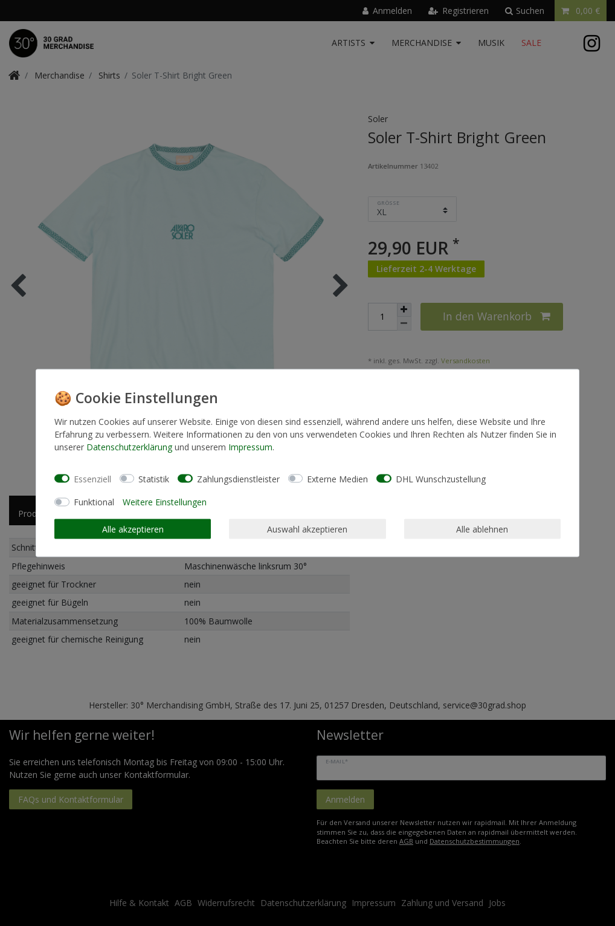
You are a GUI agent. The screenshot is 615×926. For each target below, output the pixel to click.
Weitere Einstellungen (165, 502)
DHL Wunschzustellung (441, 478)
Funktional (94, 502)
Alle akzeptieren (133, 528)
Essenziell (92, 478)
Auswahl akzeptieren (307, 528)
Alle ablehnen (482, 528)
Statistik (153, 478)
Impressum (250, 447)
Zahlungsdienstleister (238, 478)
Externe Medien (337, 478)
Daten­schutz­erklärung (129, 447)
